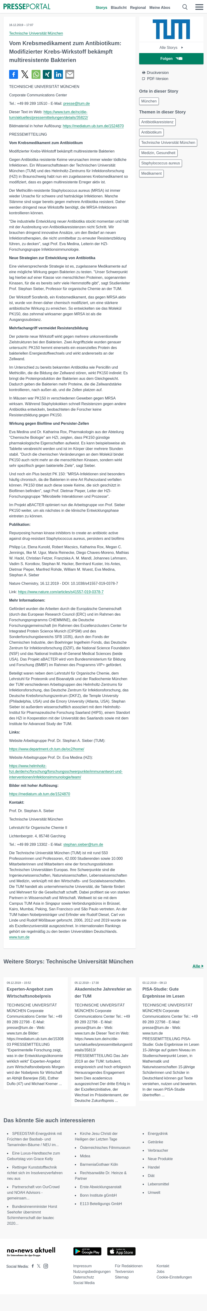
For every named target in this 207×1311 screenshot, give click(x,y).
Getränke (155, 1142)
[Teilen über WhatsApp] (36, 74)
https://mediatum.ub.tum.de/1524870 (93, 126)
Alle (197, 966)
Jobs (160, 1272)
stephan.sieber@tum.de (83, 844)
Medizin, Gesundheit (158, 153)
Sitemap (122, 1277)
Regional (138, 8)
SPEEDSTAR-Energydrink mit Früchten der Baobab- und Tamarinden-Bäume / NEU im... (34, 1139)
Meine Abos (159, 8)
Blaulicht (119, 8)
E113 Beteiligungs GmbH (101, 1204)
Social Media (84, 1283)
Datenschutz (83, 1277)
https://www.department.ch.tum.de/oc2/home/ (46, 749)
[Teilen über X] (24, 74)
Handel (154, 1167)
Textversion (124, 1272)
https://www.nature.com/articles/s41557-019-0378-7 (61, 592)
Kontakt (162, 1266)
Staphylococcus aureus (160, 163)
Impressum (82, 1266)
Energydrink (158, 1134)
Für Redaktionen (128, 1266)
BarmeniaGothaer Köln (99, 1164)
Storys (101, 8)
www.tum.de (19, 937)
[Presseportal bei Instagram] (44, 1266)
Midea (85, 1156)
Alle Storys (171, 48)
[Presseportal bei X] (37, 1266)
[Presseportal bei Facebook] (31, 1266)
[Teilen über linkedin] (58, 74)
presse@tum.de (76, 103)
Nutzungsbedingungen (92, 1272)
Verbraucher (158, 1150)
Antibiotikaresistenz (157, 122)
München (149, 101)
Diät (151, 1176)
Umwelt (154, 1193)
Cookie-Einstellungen (174, 1277)
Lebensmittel (158, 1184)
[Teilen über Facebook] (13, 74)
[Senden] (69, 74)
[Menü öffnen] (199, 7)
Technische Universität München (36, 33)
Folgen (171, 59)
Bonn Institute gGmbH (98, 1195)
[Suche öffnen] (185, 7)
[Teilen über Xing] (47, 74)
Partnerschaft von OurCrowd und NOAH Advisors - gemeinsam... (33, 1192)
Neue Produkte (160, 1159)
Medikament (151, 173)
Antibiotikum (151, 132)
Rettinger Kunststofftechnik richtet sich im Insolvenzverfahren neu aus (34, 1172)
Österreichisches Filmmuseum (105, 1148)
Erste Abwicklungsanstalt (100, 1187)
